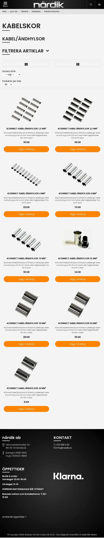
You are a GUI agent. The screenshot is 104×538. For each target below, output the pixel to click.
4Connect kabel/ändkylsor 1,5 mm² (26, 128)
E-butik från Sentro (88, 535)
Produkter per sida (11, 81)
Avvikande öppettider (13, 517)
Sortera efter (9, 71)
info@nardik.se (64, 448)
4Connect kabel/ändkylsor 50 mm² (77, 323)
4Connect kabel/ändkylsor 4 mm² (26, 193)
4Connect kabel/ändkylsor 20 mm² (26, 388)
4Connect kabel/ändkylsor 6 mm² (77, 193)
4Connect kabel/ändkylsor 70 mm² (26, 323)
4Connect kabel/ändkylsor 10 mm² (26, 258)
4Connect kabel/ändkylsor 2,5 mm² (77, 128)
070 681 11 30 (62, 445)
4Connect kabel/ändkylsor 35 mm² (77, 258)
